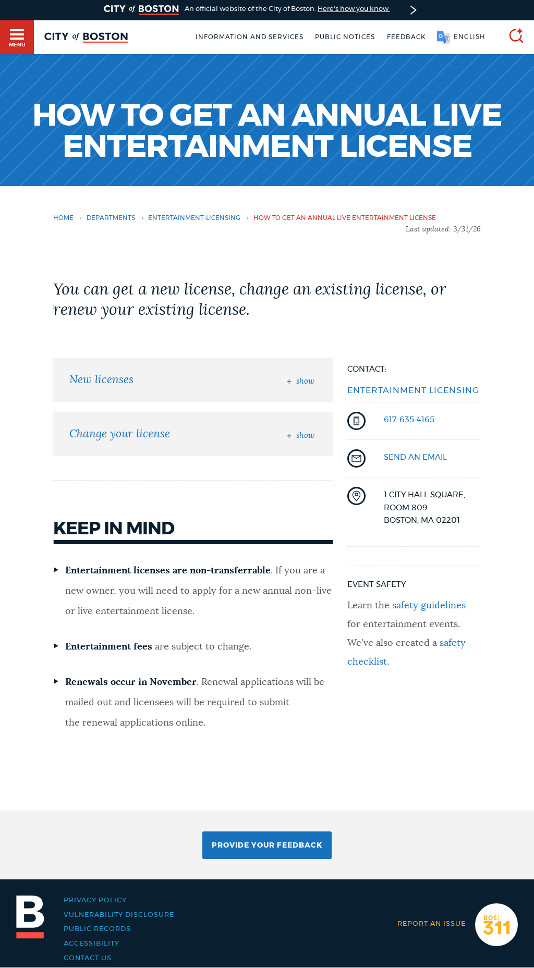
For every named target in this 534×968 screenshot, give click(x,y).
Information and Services (250, 37)
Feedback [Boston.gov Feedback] (406, 37)
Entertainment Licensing (413, 390)
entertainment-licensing (194, 218)
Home (63, 218)
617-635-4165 (409, 420)
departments (111, 218)
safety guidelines (429, 605)
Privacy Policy (95, 900)
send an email (415, 457)
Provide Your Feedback (267, 845)
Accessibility (91, 943)
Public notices (345, 37)
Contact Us (88, 958)
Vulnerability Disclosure (119, 914)
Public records (97, 929)
